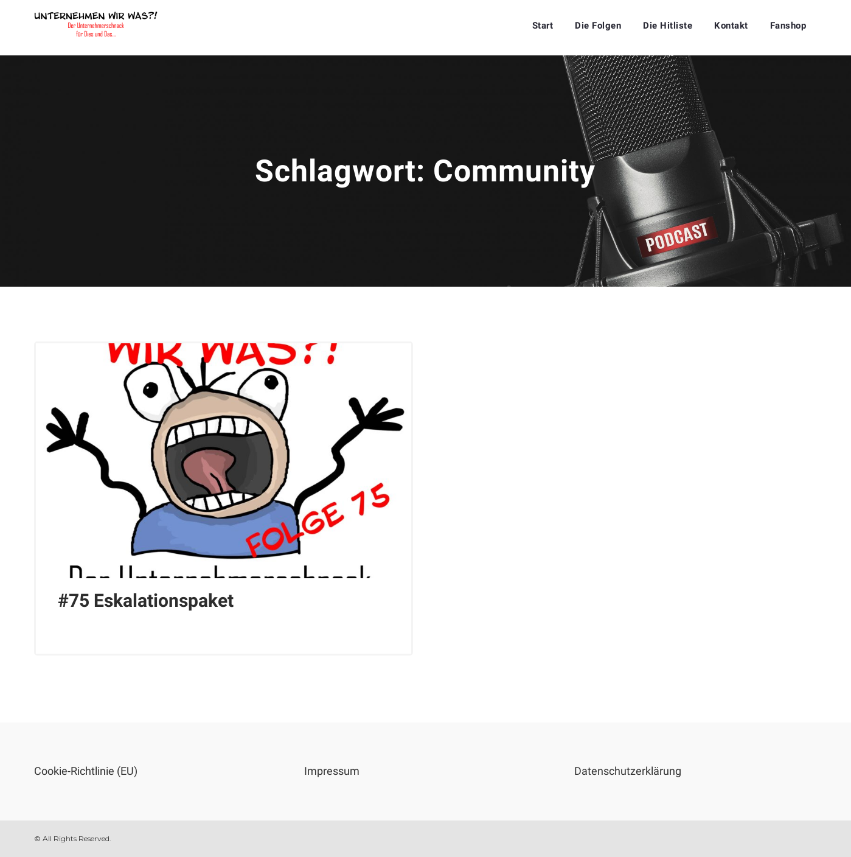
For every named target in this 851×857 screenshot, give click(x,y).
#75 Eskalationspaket (146, 600)
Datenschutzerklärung (627, 770)
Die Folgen (598, 25)
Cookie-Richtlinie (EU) (85, 770)
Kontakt (731, 25)
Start (543, 25)
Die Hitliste (667, 25)
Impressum (332, 770)
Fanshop (788, 25)
